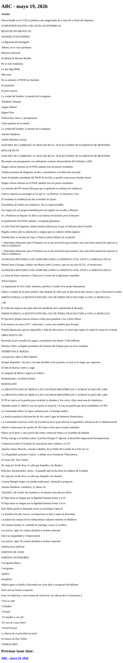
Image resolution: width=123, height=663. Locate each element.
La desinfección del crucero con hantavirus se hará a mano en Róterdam (38, 514)
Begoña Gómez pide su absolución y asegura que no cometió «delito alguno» (40, 231)
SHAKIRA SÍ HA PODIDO (15, 36)
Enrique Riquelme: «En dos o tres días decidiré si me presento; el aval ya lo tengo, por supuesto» (51, 362)
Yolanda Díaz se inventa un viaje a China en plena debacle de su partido (38, 237)
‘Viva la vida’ (8, 601)
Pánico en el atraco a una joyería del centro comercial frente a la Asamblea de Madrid (45, 432)
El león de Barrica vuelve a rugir (18, 367)
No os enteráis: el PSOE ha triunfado (20, 80)
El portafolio (7, 85)
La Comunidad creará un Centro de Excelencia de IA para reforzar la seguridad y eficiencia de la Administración (59, 422)
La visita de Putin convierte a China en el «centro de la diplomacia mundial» (40, 275)
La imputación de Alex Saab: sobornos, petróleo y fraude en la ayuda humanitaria (43, 286)
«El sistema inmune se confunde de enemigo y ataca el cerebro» (34, 525)
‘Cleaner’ (6, 611)
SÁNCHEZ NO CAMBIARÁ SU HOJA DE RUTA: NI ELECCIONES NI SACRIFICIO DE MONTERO (55, 145)
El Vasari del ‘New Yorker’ (15, 460)
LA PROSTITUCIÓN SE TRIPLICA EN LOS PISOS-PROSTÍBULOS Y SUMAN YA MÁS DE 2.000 (54, 389)
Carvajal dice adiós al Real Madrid (19, 357)
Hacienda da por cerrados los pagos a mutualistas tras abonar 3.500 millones (40, 340)
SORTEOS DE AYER (12, 552)
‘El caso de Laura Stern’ (13, 622)
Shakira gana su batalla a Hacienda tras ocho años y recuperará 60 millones (39, 584)
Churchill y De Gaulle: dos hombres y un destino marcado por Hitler (36, 492)
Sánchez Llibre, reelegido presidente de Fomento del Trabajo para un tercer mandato (44, 346)
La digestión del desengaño (15, 42)
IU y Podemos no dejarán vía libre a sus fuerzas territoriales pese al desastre (40, 215)
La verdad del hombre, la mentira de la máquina (25, 96)
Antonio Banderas (10, 134)
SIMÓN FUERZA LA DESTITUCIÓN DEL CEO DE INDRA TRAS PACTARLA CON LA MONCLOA (55, 297)
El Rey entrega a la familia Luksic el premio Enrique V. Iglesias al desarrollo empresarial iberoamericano (55, 438)
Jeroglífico (6, 579)
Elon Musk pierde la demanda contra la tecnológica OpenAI (32, 508)
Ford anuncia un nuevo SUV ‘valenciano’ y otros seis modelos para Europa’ (40, 324)
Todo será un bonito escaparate (17, 590)
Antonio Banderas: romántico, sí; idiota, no (23, 487)
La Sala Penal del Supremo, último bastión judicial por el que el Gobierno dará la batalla (46, 226)
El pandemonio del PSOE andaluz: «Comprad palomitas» (30, 221)
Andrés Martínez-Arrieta (14, 139)
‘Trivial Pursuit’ (9, 628)
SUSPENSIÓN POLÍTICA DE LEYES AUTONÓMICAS (31, 25)
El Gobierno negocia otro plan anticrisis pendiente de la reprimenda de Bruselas (42, 308)
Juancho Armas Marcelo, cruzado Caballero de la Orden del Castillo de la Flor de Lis (45, 449)
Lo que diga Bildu (10, 69)
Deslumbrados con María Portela (18, 378)
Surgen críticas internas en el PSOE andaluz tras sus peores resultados (37, 166)
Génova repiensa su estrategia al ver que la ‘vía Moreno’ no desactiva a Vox (40, 194)
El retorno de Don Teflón (14, 638)
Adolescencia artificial (12, 546)
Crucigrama (7, 568)
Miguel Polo (7, 112)
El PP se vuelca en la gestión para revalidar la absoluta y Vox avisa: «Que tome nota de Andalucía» (52, 400)
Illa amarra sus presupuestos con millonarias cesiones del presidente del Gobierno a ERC (47, 161)
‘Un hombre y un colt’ (12, 617)
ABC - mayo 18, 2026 (14, 658)
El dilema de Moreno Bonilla (16, 58)
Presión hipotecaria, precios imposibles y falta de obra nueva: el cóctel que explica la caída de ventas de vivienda (59, 329)
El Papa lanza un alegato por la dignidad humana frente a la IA (33, 497)
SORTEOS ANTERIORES (15, 557)
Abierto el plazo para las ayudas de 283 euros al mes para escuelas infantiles (40, 427)
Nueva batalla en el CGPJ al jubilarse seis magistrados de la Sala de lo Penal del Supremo (47, 20)
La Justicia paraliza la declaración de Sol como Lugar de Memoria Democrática (42, 416)
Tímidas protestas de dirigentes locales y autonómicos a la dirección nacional (40, 172)
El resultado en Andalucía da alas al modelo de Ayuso (28, 199)
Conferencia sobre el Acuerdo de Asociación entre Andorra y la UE (35, 443)
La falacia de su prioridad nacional (19, 633)
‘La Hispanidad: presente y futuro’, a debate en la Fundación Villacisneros (39, 454)
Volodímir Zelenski (11, 101)
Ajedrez (5, 573)
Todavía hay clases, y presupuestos (19, 118)
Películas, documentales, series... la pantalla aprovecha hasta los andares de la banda (44, 470)
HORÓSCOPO (9, 384)
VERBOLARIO (9, 644)
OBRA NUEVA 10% (12, 335)
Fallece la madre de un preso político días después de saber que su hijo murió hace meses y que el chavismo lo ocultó (61, 291)
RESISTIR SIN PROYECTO (16, 31)
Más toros (6, 74)
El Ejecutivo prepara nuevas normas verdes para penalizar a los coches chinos (41, 319)
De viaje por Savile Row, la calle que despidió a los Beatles (31, 465)
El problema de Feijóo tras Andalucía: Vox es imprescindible (32, 204)
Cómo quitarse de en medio (15, 123)
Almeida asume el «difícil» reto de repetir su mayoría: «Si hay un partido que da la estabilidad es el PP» (54, 405)
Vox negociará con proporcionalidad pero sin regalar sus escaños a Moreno (39, 210)
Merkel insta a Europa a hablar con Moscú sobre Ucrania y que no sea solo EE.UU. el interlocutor (51, 264)
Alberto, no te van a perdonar (16, 47)
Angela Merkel (9, 107)
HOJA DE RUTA (10, 150)
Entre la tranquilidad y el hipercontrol (20, 535)
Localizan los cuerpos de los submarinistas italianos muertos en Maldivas (39, 519)
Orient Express (9, 281)
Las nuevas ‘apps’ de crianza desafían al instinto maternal (30, 530)
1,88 (3, 302)
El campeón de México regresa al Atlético (22, 373)
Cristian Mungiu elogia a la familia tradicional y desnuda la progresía (36, 481)
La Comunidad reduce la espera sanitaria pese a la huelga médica (34, 411)
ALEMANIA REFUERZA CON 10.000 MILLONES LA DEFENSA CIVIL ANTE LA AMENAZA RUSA (56, 259)
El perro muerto (9, 90)
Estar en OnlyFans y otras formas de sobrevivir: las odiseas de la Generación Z (41, 595)
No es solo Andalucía (12, 63)
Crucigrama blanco (11, 563)
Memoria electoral (10, 53)
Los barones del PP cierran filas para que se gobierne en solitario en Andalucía (41, 188)
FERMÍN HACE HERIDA (15, 351)
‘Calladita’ (6, 606)
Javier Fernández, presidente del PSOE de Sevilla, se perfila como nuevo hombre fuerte (46, 177)
